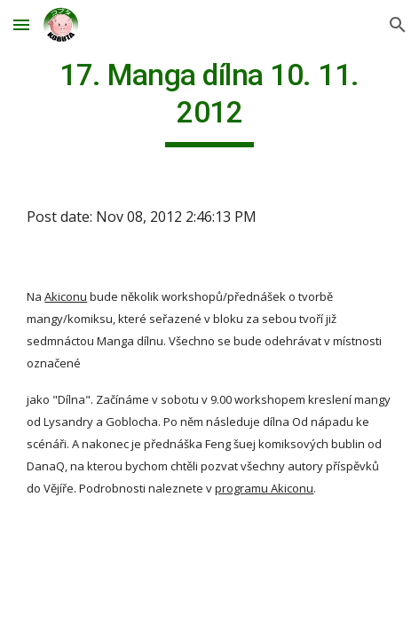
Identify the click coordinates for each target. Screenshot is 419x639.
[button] (21, 24)
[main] (209, 102)
